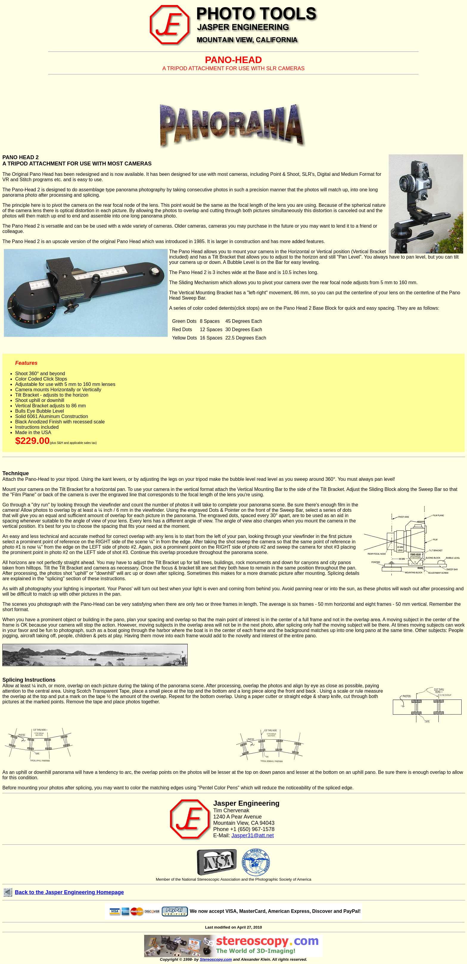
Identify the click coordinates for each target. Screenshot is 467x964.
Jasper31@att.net (252, 835)
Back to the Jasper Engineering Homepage (69, 892)
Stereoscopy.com (216, 959)
